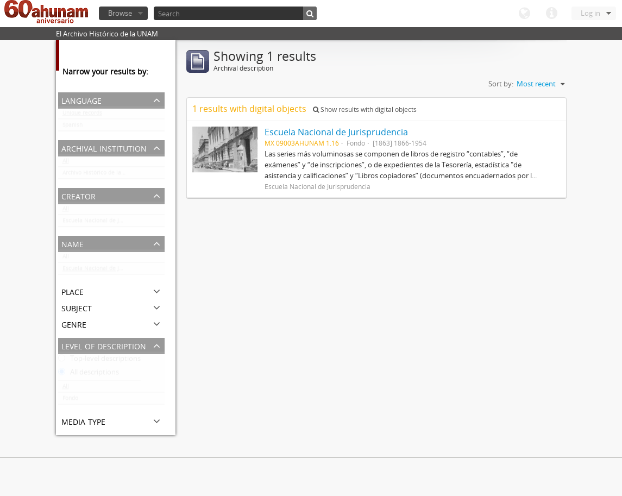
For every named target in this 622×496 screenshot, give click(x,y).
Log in (590, 13)
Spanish (72, 127)
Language (524, 13)
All (65, 163)
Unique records (82, 115)
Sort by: (500, 84)
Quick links (551, 13)
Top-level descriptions (99, 361)
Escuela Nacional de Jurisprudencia (108, 223)
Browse (120, 13)
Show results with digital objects (365, 109)
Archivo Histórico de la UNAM (100, 175)
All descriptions (88, 374)
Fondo (70, 400)
